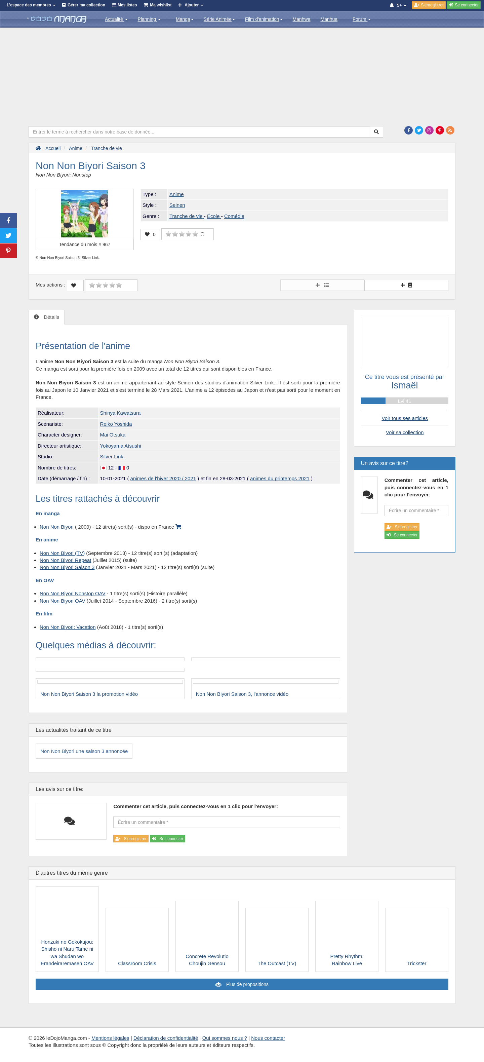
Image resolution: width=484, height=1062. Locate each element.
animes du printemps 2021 (280, 478)
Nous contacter (268, 1038)
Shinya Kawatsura (120, 413)
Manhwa (302, 19)
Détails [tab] (50, 317)
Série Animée (219, 19)
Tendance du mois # (85, 244)
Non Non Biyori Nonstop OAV (73, 593)
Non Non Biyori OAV (62, 601)
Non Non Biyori (57, 527)
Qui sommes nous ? (224, 1038)
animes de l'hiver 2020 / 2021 (163, 478)
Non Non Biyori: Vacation (67, 627)
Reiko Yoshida (116, 424)
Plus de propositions (247, 984)
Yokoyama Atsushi (120, 446)
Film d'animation (264, 19)
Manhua (329, 19)
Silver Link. (112, 456)
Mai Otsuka (113, 435)
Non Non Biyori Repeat (65, 560)
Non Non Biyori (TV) (62, 553)
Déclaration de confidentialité (165, 1038)
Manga (185, 19)
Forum (362, 19)
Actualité (116, 19)
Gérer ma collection (86, 5)
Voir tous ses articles (404, 418)
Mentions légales (110, 1038)
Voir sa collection (405, 432)
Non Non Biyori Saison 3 (67, 567)
